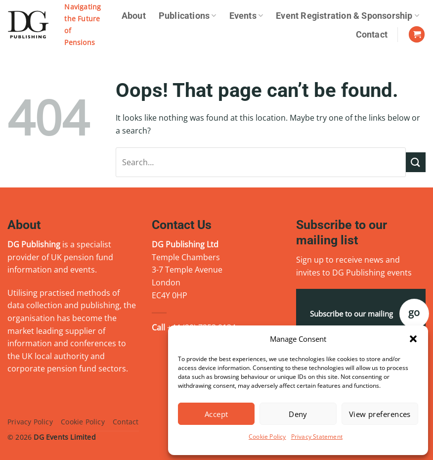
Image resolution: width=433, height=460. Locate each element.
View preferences (380, 414)
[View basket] (417, 34)
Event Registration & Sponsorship (347, 16)
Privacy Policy (30, 421)
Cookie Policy (267, 436)
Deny (298, 414)
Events (246, 16)
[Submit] (416, 162)
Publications (187, 16)
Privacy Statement (317, 436)
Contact (372, 35)
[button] (413, 339)
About (134, 16)
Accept (216, 414)
